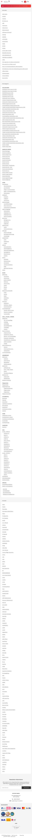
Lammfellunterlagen (8, 203)
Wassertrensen (7, 254)
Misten (5, 371)
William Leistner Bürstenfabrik (8, 709)
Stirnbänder (6, 262)
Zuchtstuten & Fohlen (6, 409)
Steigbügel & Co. (7, 212)
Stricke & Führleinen (8, 229)
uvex (3, 559)
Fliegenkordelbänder (8, 388)
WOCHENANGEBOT (6, 478)
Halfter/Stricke (5, 225)
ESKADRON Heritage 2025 (7, 94)
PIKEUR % (6, 469)
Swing (3, 545)
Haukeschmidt (5, 593)
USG (3, 557)
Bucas (3, 661)
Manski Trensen (5, 163)
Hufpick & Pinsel (7, 332)
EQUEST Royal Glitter (6, 146)
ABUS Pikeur (4, 639)
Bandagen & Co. (7, 220)
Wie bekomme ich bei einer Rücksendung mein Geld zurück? (15, 68)
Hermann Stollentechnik (7, 600)
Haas (3, 588)
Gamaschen (6, 221)
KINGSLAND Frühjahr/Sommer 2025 (9, 126)
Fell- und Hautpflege (8, 320)
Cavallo (3, 712)
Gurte (5, 239)
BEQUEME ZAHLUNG (6, 52)
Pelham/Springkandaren (9, 250)
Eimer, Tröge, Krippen (8, 369)
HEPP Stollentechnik (6, 598)
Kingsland (4, 623)
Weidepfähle (6, 362)
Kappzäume (6, 241)
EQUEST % (6, 442)
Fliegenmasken (7, 390)
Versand (13, 836)
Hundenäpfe (5, 420)
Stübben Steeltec (5, 541)
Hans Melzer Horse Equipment (8, 748)
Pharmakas (4, 509)
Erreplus (4, 584)
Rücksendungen (5, 73)
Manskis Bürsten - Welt (7, 167)
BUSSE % (6, 435)
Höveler (4, 659)
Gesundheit (4, 401)
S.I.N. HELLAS (5, 522)
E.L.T (3, 693)
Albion (3, 561)
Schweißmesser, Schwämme (10, 340)
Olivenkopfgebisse (8, 248)
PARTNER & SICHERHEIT (7, 57)
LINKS (3, 59)
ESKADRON (4, 725)
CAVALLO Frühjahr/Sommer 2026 (9, 100)
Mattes (3, 634)
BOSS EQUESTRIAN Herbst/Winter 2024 (10, 134)
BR (2, 570)
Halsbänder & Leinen (6, 415)
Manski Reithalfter (6, 176)
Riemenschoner (7, 261)
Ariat (3, 563)
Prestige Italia (5, 515)
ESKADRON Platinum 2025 (7, 96)
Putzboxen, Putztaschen (9, 338)
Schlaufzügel (6, 236)
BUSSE (3, 739)
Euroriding (4, 744)
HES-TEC (4, 602)
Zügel (5, 266)
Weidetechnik (5, 374)
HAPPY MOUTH (5, 591)
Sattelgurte (4, 195)
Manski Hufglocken (6, 179)
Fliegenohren (6, 392)
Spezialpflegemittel (8, 325)
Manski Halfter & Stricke (7, 172)
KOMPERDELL (5, 625)
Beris (3, 655)
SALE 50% (5, 489)
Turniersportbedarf (6, 352)
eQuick (3, 769)
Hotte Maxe (4, 730)
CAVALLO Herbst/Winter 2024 (8, 135)
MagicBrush (4, 632)
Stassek (3, 536)
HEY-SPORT (4, 604)
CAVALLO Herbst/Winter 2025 (8, 110)
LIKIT (3, 700)
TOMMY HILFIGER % (8, 472)
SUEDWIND (4, 543)
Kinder (5, 288)
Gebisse (4, 245)
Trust (3, 734)
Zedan (3, 757)
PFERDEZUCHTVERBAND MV (8, 494)
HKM (3, 607)
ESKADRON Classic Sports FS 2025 (9, 89)
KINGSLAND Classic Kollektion (8, 98)
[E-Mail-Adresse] (11, 787)
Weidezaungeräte (7, 364)
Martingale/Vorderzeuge (9, 234)
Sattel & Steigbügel (6, 209)
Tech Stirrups (5, 550)
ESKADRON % (7, 444)
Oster (3, 504)
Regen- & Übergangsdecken (9, 191)
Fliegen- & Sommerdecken (9, 189)
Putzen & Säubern (6, 331)
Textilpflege (6, 327)
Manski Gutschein (6, 156)
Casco (3, 577)
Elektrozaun (4, 357)
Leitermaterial (7, 360)
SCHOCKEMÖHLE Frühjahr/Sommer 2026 (10, 105)
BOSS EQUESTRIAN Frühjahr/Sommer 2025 (11, 121)
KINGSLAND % (7, 446)
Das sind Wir (5, 78)
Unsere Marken (5, 75)
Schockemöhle (5, 529)
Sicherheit (4, 301)
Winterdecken (7, 193)
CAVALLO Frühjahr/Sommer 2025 (9, 125)
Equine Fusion (5, 657)
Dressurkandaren (7, 246)
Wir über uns (5, 21)
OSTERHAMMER (6, 490)
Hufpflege (6, 322)
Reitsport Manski (5, 741)
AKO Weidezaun (5, 759)
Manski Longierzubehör (7, 174)
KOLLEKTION (5, 41)
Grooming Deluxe (6, 586)
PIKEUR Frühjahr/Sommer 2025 (8, 128)
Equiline (4, 664)
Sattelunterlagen (5, 202)
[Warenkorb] (28, 1)
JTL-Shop (25, 835)
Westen (5, 287)
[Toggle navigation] (1, 1)
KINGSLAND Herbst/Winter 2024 (9, 137)
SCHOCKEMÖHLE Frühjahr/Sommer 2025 (10, 130)
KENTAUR (4, 611)
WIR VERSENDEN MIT (6, 55)
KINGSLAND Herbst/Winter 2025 (9, 112)
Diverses (5, 347)
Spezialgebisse (7, 252)
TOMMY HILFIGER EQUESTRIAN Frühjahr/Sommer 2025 (13, 132)
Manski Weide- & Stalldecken (8, 165)
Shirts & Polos (7, 283)
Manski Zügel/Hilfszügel (7, 177)
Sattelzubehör (7, 211)
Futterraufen (6, 376)
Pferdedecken (5, 184)
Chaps (5, 292)
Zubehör (5, 255)
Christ (3, 582)
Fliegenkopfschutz (6, 386)
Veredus (4, 707)
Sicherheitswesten (8, 306)
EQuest (3, 677)
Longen (5, 243)
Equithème (4, 641)
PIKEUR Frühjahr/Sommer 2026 (8, 103)
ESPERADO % (6, 463)
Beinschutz (4, 218)
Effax (3, 684)
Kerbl (3, 755)
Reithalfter (6, 259)
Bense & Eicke (5, 705)
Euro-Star (4, 714)
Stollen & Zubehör (7, 341)
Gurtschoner (6, 200)
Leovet (3, 629)
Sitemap (4, 34)
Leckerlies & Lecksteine (7, 403)
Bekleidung (4, 274)
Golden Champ (5, 680)
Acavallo (4, 645)
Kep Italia (4, 616)
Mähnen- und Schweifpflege (10, 336)
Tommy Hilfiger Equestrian (7, 552)
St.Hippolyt (4, 534)
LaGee (3, 627)
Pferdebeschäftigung (8, 373)
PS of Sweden (5, 518)
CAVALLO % (6, 437)
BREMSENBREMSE (6, 572)
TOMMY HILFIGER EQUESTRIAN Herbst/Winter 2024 (13, 143)
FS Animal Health (5, 723)
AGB (3, 23)
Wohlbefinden (7, 378)
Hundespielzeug (5, 422)
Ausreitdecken (7, 187)
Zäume (3, 257)
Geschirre (4, 427)
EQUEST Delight (5, 144)
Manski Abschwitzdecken (7, 169)
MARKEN (4, 36)
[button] (22, 1)
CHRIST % (6, 438)
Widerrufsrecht (5, 30)
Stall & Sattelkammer (6, 345)
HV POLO (4, 716)
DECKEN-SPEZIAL (5, 479)
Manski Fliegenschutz (6, 154)
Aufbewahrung (7, 367)
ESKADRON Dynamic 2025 (7, 92)
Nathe (3, 636)
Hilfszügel (4, 230)
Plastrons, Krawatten (8, 312)
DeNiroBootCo (5, 686)
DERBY (3, 682)
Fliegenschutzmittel (6, 393)
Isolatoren (6, 358)
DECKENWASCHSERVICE (7, 484)
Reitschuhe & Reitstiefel (7, 290)
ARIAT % (5, 454)
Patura (3, 766)
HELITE (3, 595)
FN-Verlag (4, 718)
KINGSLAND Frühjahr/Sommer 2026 (9, 101)
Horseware (4, 691)
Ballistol (4, 566)
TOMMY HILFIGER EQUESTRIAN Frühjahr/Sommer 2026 (13, 107)
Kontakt (4, 16)
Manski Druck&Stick (6, 152)
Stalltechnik (4, 366)
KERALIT (4, 618)
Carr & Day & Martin (6, 575)
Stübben (4, 538)
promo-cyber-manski (6, 50)
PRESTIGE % (6, 447)
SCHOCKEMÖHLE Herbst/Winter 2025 (10, 116)
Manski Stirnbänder (6, 160)
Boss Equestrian (5, 568)
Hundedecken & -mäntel (7, 417)
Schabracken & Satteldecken (10, 207)
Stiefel (5, 296)
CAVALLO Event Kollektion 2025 (8, 123)
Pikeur (3, 513)
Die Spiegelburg (5, 673)
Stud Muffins (5, 702)
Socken (5, 285)
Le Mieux (4, 750)
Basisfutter (4, 398)
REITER (3, 46)
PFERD (3, 43)
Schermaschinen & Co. (8, 348)
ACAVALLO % (6, 433)
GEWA (3, 666)
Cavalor (3, 579)
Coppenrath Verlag (6, 753)
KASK (3, 771)
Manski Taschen (5, 161)
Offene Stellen (5, 71)
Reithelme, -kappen (8, 305)
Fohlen (3, 270)
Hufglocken (6, 223)
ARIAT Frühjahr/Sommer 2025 (8, 119)
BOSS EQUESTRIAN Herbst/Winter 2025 (10, 109)
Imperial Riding (5, 696)
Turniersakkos (7, 314)
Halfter (5, 227)
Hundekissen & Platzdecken (8, 419)
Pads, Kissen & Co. (8, 205)
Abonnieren (26, 787)
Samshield (4, 527)
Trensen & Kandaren (8, 264)
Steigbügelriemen (7, 214)
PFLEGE (3, 48)
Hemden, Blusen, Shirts (9, 310)
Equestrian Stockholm (6, 671)
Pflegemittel (4, 318)
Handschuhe (6, 278)
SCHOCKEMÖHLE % (8, 451)
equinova (4, 648)
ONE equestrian (5, 698)
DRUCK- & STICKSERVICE (7, 486)
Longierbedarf (5, 237)
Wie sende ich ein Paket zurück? (9, 64)
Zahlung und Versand (6, 32)
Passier (3, 506)
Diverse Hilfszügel (7, 232)
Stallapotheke (7, 350)
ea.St (3, 689)
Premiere (4, 737)
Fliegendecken (5, 384)
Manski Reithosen (6, 158)
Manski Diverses (5, 170)
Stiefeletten (6, 297)
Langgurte (6, 198)
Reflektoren (6, 303)
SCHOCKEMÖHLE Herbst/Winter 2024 (10, 141)
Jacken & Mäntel (7, 280)
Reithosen (6, 281)
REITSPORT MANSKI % (8, 449)
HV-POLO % (6, 465)
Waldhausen (5, 746)
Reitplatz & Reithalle (6, 380)
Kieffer (3, 620)
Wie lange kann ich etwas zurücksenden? (11, 62)
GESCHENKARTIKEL (7, 492)
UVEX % (5, 474)
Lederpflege (6, 323)
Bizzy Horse (4, 668)
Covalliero (4, 762)
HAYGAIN (4, 764)
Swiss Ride (4, 547)
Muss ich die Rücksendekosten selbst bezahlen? (12, 66)
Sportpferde (4, 407)
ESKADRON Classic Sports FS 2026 (9, 91)
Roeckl (3, 520)
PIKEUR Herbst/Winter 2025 (8, 114)
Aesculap (4, 652)
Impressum (4, 25)
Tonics (3, 554)
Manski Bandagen (6, 151)
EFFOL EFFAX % (7, 440)
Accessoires (6, 276)
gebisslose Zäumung (8, 268)
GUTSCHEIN (4, 39)
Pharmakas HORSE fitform (7, 511)
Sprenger (4, 531)
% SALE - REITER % (6, 453)
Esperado (4, 728)
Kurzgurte (6, 196)
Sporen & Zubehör (8, 216)
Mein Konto (4, 14)
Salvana (4, 525)
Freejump (4, 721)
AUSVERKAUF (5, 476)
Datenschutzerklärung (24, 782)
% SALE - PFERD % (6, 431)
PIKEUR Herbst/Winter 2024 (8, 139)
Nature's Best (5, 643)
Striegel (5, 343)
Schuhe (5, 294)
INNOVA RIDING (5, 609)
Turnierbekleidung (6, 308)
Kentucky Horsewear (6, 614)
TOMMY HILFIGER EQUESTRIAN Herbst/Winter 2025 (13, 118)
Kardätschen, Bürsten (8, 334)
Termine (4, 18)
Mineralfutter (5, 405)
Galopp (3, 650)
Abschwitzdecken (7, 186)
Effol (3, 675)
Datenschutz (5, 27)
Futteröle (4, 400)
